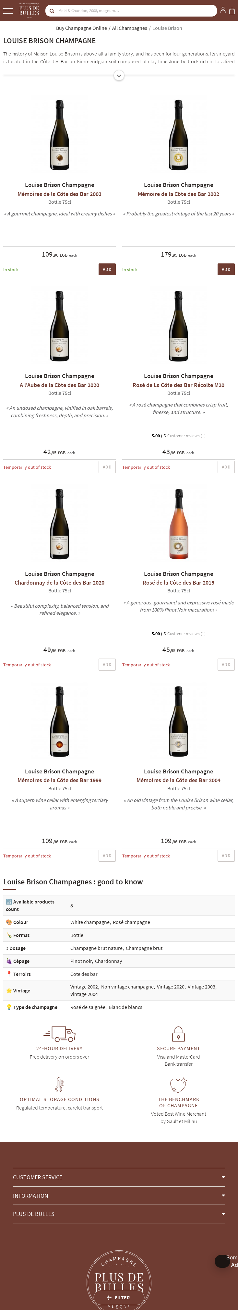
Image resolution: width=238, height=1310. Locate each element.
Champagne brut (144, 948)
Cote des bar (84, 974)
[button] (119, 1177)
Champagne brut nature (96, 948)
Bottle (76, 935)
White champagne (90, 922)
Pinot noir (81, 961)
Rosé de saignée (87, 1007)
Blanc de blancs (125, 1007)
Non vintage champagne (127, 986)
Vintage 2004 (84, 994)
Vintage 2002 (84, 986)
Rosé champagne (131, 922)
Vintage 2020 (170, 986)
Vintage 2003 (201, 986)
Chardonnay (108, 961)
